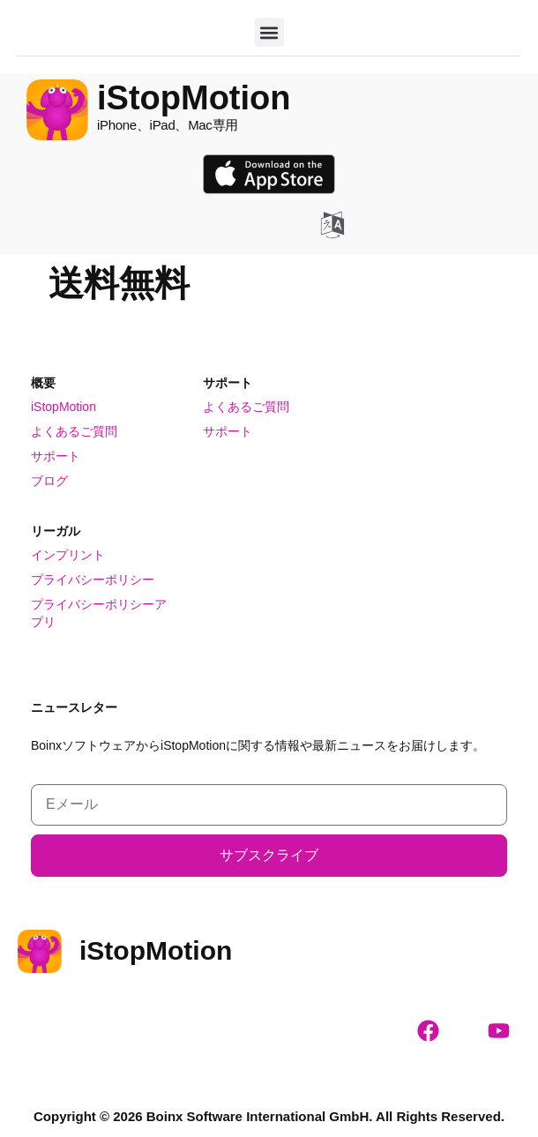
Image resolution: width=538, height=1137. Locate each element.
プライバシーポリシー (92, 579)
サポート (55, 456)
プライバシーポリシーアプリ (99, 613)
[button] (269, 32)
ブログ (49, 481)
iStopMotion (63, 407)
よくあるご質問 (74, 431)
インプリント (68, 555)
